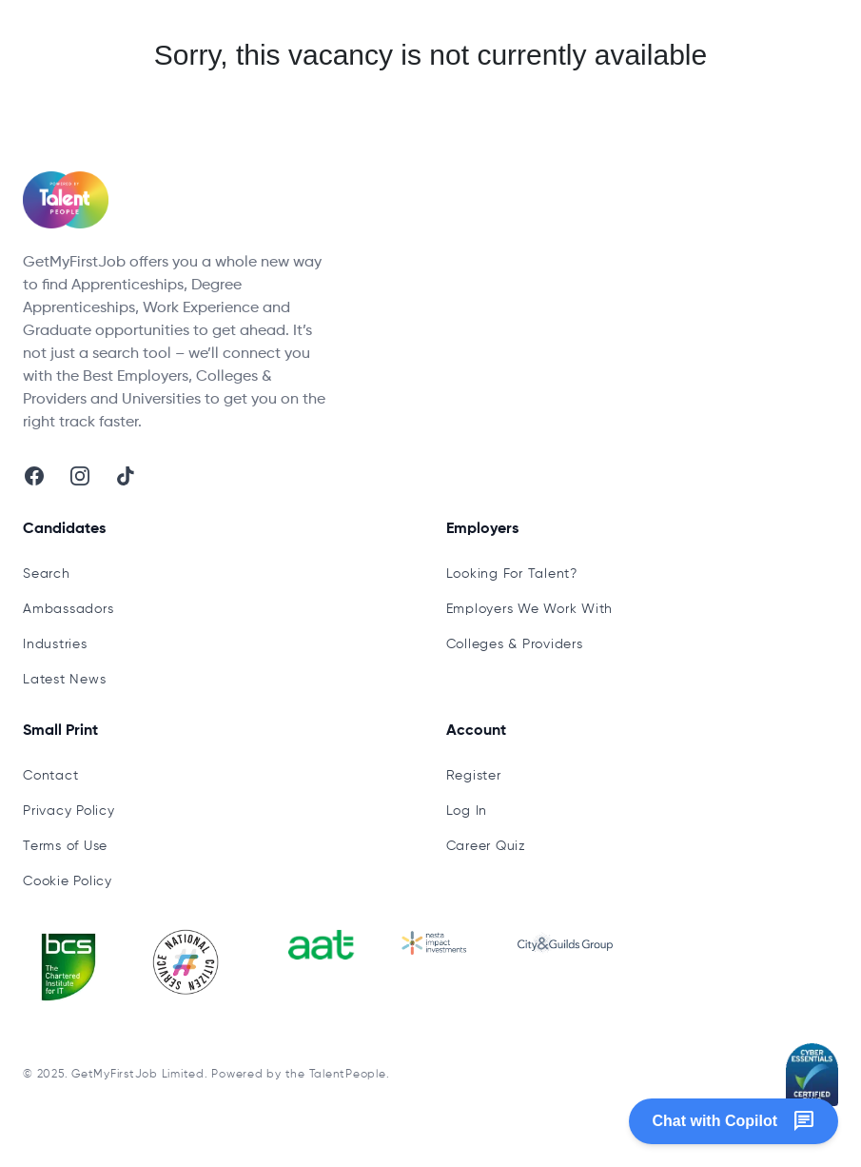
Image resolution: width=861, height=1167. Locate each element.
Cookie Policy (67, 881)
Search (46, 574)
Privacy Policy (69, 811)
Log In (467, 811)
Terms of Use (65, 846)
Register (473, 775)
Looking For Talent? (511, 574)
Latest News (64, 679)
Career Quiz (486, 846)
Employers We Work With (530, 609)
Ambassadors (68, 609)
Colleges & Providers (514, 644)
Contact (50, 775)
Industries (55, 644)
